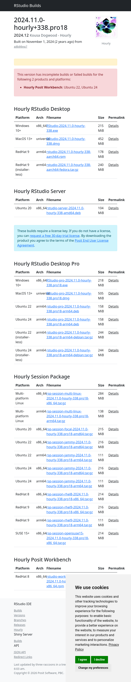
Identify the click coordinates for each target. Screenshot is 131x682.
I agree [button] (82, 659)
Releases (19, 625)
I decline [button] (99, 659)
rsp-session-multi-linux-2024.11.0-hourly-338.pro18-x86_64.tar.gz (67, 398)
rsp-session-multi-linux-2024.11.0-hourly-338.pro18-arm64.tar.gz (67, 416)
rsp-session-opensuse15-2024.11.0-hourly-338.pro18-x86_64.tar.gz (67, 538)
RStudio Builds (27, 5)
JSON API (20, 652)
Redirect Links (23, 657)
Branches (20, 620)
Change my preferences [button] (93, 667)
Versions (19, 615)
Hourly (18, 630)
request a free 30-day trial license (55, 235)
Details (113, 126)
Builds (18, 610)
